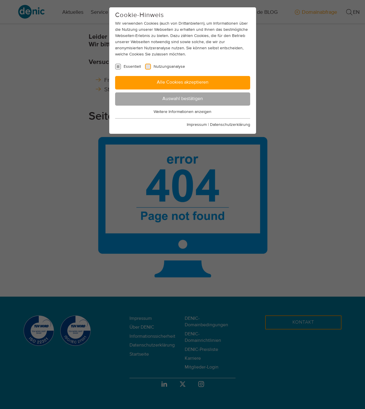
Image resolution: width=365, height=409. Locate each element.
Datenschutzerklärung (230, 125)
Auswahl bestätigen (182, 99)
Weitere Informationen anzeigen (182, 112)
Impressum (197, 125)
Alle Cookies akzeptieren (182, 82)
